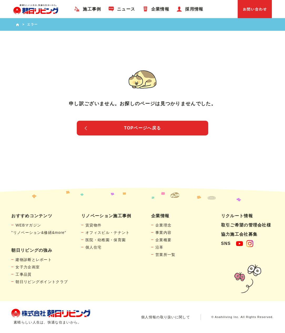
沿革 (159, 247)
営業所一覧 (165, 255)
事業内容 (163, 232)
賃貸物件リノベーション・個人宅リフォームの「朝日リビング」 (35, 9)
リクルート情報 (237, 216)
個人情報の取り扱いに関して (165, 317)
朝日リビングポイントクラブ (42, 282)
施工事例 (92, 9)
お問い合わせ (255, 9)
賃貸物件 (93, 225)
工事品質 (24, 274)
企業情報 (160, 9)
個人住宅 (93, 247)
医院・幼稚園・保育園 (105, 240)
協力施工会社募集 (239, 234)
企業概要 (163, 240)
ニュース (126, 9)
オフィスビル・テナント (107, 232)
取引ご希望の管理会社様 (246, 225)
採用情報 (194, 9)
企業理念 (163, 225)
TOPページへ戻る (142, 128)
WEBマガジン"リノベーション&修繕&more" (38, 229)
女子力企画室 (28, 267)
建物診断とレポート (34, 260)
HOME (17, 24)
